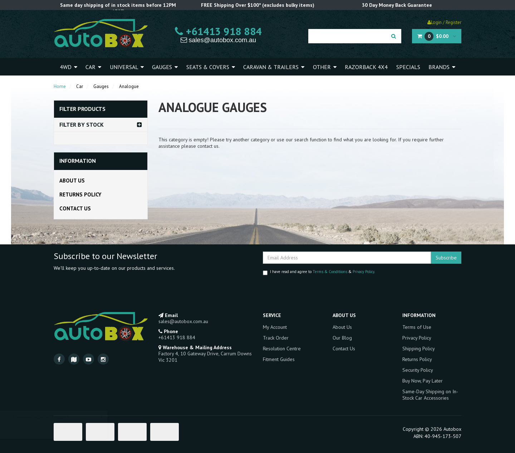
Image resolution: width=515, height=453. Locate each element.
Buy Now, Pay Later (422, 381)
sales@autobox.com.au (218, 40)
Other (325, 66)
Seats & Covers (210, 66)
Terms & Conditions (330, 271)
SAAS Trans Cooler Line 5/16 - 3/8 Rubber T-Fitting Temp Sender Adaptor (62, 425)
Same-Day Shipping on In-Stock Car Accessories (430, 394)
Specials (408, 66)
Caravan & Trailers (273, 66)
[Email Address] (347, 258)
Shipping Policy (418, 348)
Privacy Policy (363, 271)
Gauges (165, 66)
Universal (127, 66)
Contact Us (75, 208)
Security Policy (417, 370)
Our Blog (342, 338)
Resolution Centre (282, 348)
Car (93, 66)
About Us (72, 180)
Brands (441, 66)
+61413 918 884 (218, 31)
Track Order (276, 338)
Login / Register (444, 22)
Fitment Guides (279, 359)
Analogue (129, 86)
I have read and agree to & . (319, 272)
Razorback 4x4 (366, 66)
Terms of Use (416, 327)
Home (60, 86)
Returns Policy (80, 194)
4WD (68, 66)
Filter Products (82, 109)
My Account (275, 327)
